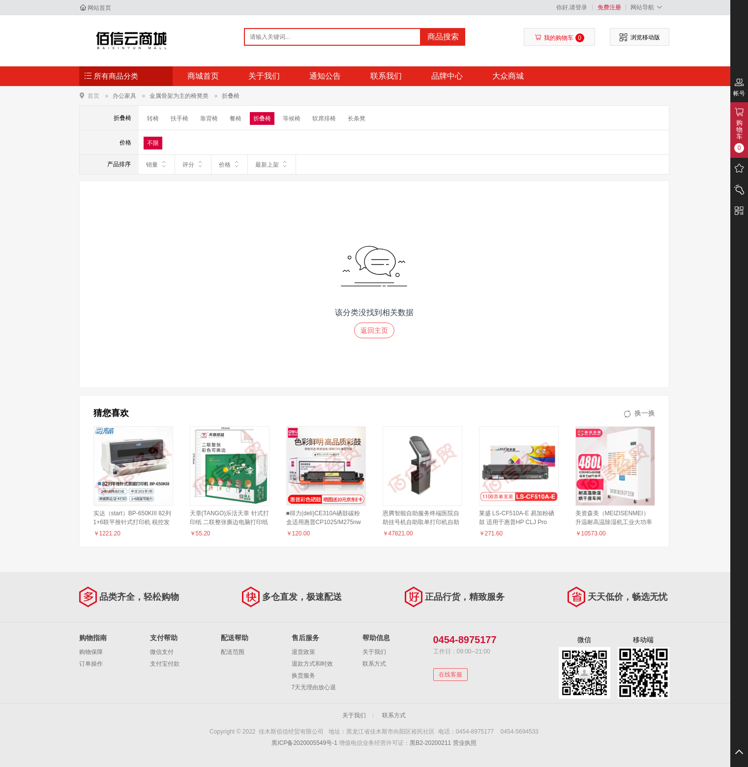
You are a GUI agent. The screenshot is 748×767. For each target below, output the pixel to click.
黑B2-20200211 (430, 742)
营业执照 (465, 742)
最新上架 (271, 164)
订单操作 (91, 663)
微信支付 (162, 652)
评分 (193, 164)
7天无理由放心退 (314, 687)
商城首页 (203, 76)
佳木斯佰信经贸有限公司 (131, 40)
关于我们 (264, 76)
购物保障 (91, 652)
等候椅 (291, 118)
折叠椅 (230, 95)
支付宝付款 (165, 663)
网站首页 (99, 7)
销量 (156, 164)
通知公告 (325, 76)
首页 (93, 95)
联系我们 (386, 76)
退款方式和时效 (312, 663)
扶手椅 (179, 118)
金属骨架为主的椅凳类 (179, 95)
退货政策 (303, 652)
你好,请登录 (571, 7)
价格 (229, 164)
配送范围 (232, 652)
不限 (153, 143)
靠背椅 (209, 118)
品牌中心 (447, 76)
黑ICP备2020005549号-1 (304, 742)
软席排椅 (324, 118)
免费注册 (609, 7)
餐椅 (235, 118)
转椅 (153, 118)
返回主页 (374, 330)
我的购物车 (559, 37)
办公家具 (124, 95)
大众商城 (508, 76)
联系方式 (374, 663)
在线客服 (450, 674)
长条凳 (356, 118)
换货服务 (303, 675)
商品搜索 (443, 36)
